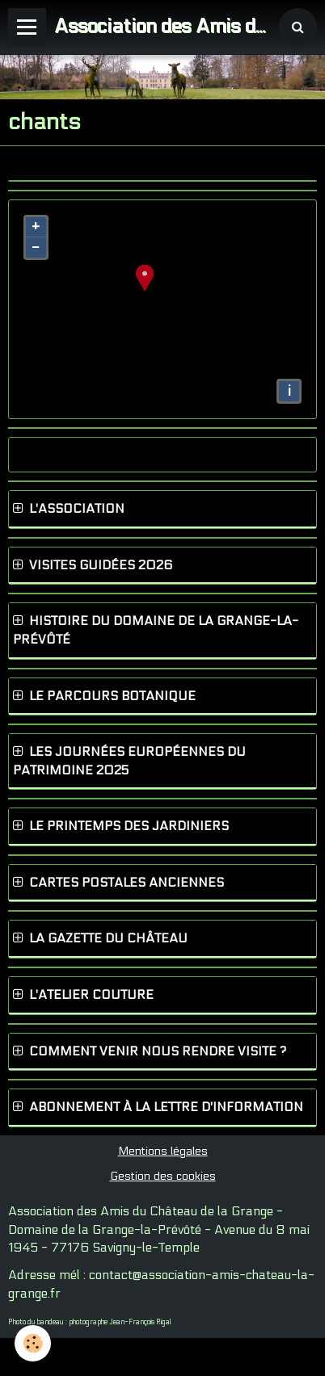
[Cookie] (33, 1343)
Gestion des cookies (163, 1176)
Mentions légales (163, 1151)
